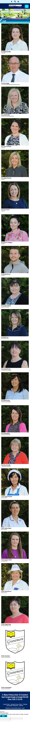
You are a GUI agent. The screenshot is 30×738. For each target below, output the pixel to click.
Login (23, 708)
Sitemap (21, 705)
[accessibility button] (18, 2)
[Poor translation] (5, 716)
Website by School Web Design (13, 708)
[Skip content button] (11, 2)
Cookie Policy (6, 704)
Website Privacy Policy (16, 704)
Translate (18, 6)
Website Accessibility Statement (17, 705)
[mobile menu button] (27, 6)
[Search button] (15, 2)
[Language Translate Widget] (15, 5)
